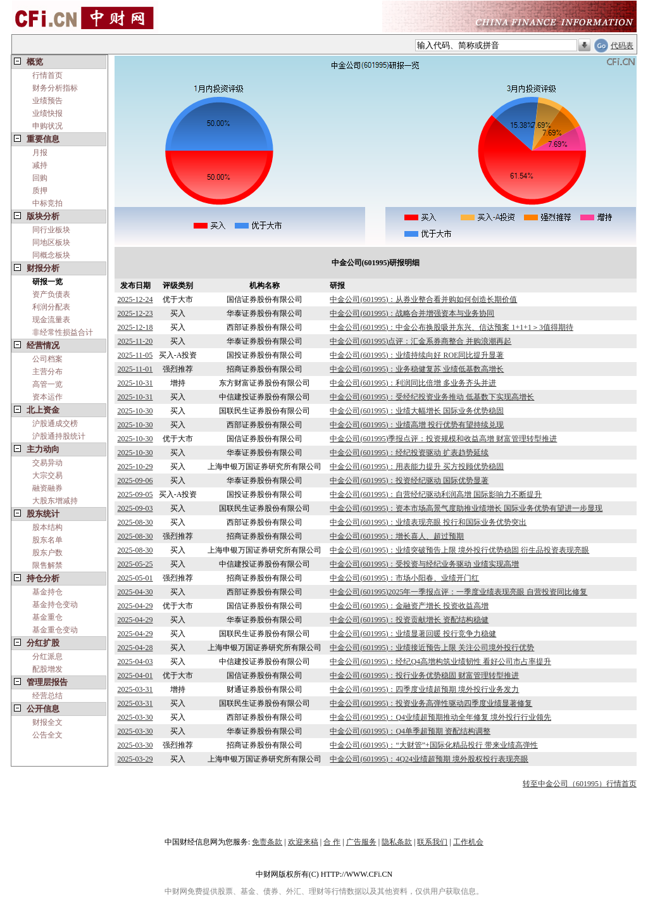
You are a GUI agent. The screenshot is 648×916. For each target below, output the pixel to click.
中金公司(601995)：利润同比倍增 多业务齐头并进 (413, 383)
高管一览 (47, 384)
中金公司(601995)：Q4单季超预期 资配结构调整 (410, 731)
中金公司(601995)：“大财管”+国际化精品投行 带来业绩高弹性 (433, 745)
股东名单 (47, 540)
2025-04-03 (135, 661)
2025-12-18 (135, 327)
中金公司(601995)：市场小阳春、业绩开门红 (404, 578)
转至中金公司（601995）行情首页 (580, 783)
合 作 (331, 842)
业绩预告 (47, 100)
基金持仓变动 (55, 604)
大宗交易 (47, 475)
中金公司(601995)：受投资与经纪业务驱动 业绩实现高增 (424, 564)
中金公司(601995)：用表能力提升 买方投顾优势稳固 (417, 466)
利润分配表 (51, 307)
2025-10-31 (135, 383)
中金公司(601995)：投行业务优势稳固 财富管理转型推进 (424, 675)
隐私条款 (397, 842)
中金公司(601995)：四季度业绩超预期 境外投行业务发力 (424, 689)
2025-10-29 (135, 466)
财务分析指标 (55, 88)
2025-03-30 (135, 717)
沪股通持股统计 (58, 436)
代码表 (622, 45)
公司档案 (47, 358)
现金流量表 (51, 319)
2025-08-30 (135, 522)
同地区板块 (51, 242)
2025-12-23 (135, 313)
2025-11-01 (135, 369)
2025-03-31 (135, 689)
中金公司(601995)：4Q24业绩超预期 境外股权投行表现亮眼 (429, 759)
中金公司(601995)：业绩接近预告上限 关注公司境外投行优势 (432, 647)
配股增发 (47, 669)
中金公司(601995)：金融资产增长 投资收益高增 (409, 605)
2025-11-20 (135, 341)
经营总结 (47, 695)
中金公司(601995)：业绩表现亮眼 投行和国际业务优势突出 (428, 522)
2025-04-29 (135, 605)
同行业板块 (51, 229)
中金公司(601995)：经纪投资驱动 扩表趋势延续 (409, 452)
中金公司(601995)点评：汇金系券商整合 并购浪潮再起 (420, 341)
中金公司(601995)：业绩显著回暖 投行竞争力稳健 (413, 633)
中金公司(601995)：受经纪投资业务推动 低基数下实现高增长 (432, 396)
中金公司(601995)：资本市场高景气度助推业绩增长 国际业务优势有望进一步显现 (466, 508)
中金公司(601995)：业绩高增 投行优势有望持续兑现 (417, 424)
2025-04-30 (135, 591)
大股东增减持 (55, 500)
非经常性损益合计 (62, 332)
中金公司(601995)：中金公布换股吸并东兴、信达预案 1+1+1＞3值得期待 (451, 327)
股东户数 (47, 552)
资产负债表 (51, 294)
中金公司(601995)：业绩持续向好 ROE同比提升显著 (417, 355)
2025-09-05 (135, 494)
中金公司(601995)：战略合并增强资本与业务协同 (412, 313)
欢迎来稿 (303, 842)
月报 (39, 152)
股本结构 (47, 527)
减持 (39, 165)
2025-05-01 (135, 578)
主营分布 (47, 371)
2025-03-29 (135, 759)
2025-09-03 (135, 508)
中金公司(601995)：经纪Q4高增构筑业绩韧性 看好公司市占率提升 (440, 661)
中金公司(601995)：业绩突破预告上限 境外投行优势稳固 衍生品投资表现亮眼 (459, 550)
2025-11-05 (135, 355)
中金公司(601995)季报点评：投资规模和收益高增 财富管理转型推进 (443, 438)
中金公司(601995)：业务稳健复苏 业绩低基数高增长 (417, 369)
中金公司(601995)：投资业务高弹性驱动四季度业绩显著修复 (431, 703)
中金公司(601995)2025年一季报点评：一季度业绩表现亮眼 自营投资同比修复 (458, 591)
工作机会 (468, 842)
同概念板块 (51, 255)
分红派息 (47, 656)
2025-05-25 (135, 564)
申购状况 (47, 126)
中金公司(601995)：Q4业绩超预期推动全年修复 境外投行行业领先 (440, 717)
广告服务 (361, 842)
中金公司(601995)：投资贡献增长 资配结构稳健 (409, 619)
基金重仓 (47, 617)
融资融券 (47, 488)
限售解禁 (47, 565)
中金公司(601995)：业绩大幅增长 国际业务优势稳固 (417, 410)
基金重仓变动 (55, 629)
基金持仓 (47, 591)
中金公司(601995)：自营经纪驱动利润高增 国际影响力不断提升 (436, 494)
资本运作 (47, 396)
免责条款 (267, 842)
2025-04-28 (135, 647)
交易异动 (47, 462)
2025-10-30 (135, 410)
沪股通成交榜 (55, 423)
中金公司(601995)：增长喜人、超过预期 (397, 536)
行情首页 (47, 75)
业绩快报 (47, 113)
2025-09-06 (135, 480)
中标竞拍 (47, 203)
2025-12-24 (135, 299)
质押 (39, 190)
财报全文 (47, 722)
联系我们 (432, 842)
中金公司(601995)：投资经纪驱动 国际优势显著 (409, 480)
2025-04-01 (135, 675)
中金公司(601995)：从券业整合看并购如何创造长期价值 (423, 299)
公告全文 (47, 735)
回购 (39, 177)
